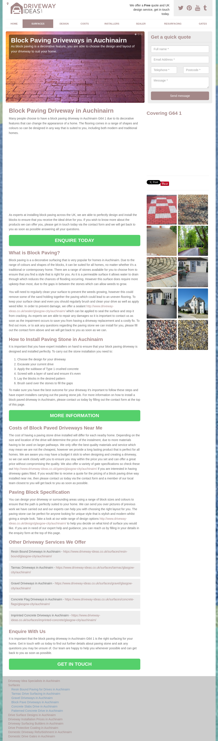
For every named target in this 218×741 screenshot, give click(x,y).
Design (64, 23)
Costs (84, 23)
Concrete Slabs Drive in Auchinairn (34, 706)
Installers (112, 23)
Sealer (141, 23)
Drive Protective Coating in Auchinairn (33, 727)
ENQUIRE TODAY (74, 240)
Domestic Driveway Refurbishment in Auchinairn (40, 732)
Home (14, 23)
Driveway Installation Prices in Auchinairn (35, 719)
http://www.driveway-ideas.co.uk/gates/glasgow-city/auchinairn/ (55, 468)
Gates (203, 23)
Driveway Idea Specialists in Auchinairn (34, 681)
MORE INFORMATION (74, 415)
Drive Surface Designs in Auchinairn (32, 715)
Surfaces (38, 23)
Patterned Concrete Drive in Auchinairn (37, 710)
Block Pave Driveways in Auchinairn (35, 702)
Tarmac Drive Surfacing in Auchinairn (35, 693)
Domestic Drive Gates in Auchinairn (31, 736)
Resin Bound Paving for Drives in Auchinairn (40, 689)
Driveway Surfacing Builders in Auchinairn (35, 723)
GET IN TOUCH (74, 664)
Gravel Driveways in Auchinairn (32, 698)
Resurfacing (172, 23)
